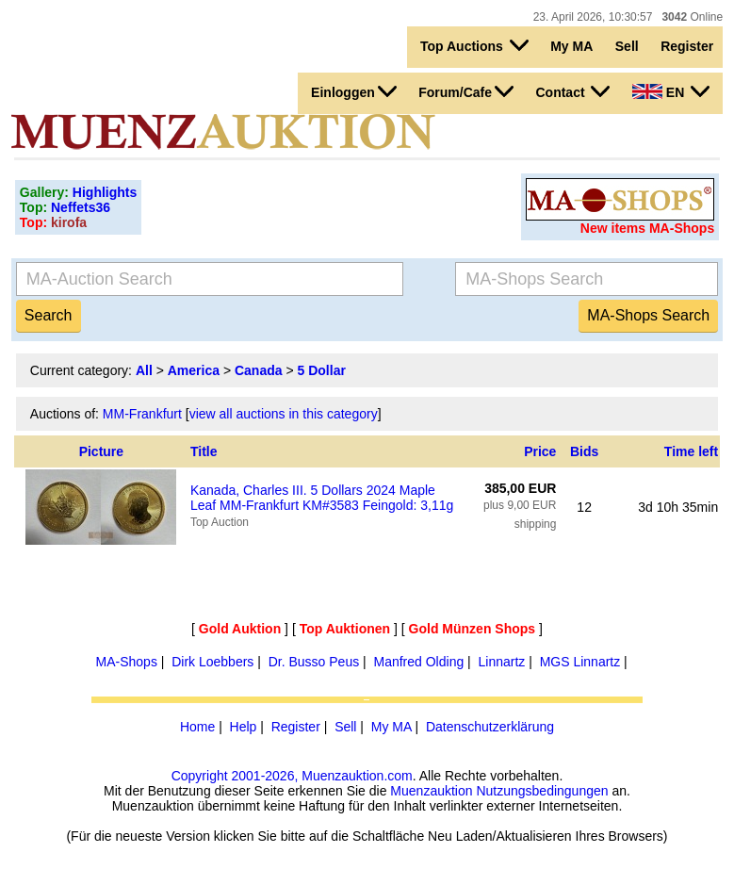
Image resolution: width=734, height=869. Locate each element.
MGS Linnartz (580, 661)
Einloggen (354, 91)
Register (687, 46)
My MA (571, 46)
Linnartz (502, 661)
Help (243, 726)
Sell (627, 46)
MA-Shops (126, 661)
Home (197, 726)
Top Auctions (474, 45)
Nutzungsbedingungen (542, 790)
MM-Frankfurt (142, 413)
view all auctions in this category (283, 413)
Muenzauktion (431, 790)
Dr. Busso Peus (314, 661)
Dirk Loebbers (212, 661)
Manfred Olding (418, 661)
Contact (572, 91)
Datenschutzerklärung (490, 726)
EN (671, 91)
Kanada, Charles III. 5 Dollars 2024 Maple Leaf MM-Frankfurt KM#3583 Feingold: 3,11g (321, 498)
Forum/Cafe (466, 91)
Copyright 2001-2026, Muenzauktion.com (292, 775)
